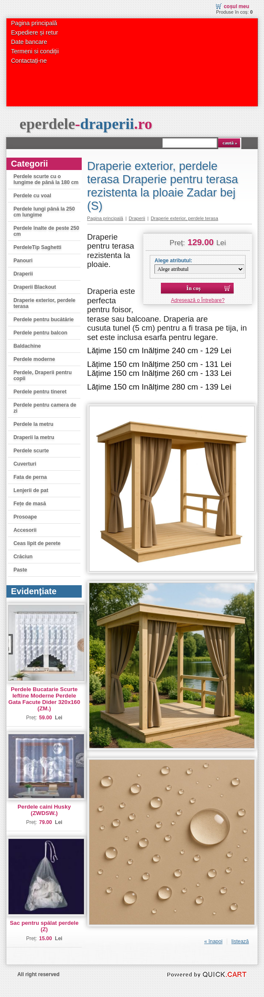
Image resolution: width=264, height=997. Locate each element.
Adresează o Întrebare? (198, 300)
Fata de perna (30, 477)
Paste (20, 570)
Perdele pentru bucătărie (43, 320)
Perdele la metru (33, 424)
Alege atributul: (173, 261)
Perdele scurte (31, 451)
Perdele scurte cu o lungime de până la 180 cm (45, 179)
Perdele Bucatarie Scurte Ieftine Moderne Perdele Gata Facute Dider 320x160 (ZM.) (44, 699)
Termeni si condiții (35, 51)
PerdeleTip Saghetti (37, 247)
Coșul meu (236, 6)
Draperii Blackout (34, 287)
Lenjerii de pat (30, 490)
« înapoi (213, 941)
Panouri (23, 261)
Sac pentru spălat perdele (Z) (44, 926)
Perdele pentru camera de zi (44, 408)
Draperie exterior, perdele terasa (44, 303)
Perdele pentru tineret (39, 392)
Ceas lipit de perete (36, 543)
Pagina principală (34, 23)
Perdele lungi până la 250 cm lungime (43, 212)
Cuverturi (24, 464)
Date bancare (29, 41)
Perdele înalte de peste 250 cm (46, 231)
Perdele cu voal (32, 196)
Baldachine (27, 346)
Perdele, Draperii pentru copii (42, 375)
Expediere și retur (34, 32)
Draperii (23, 274)
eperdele (85, 123)
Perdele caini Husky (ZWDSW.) (44, 809)
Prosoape (25, 517)
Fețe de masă (29, 504)
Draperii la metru (33, 437)
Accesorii (24, 530)
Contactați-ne (29, 60)
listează (240, 941)
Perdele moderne (34, 359)
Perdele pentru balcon (40, 333)
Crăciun (23, 557)
